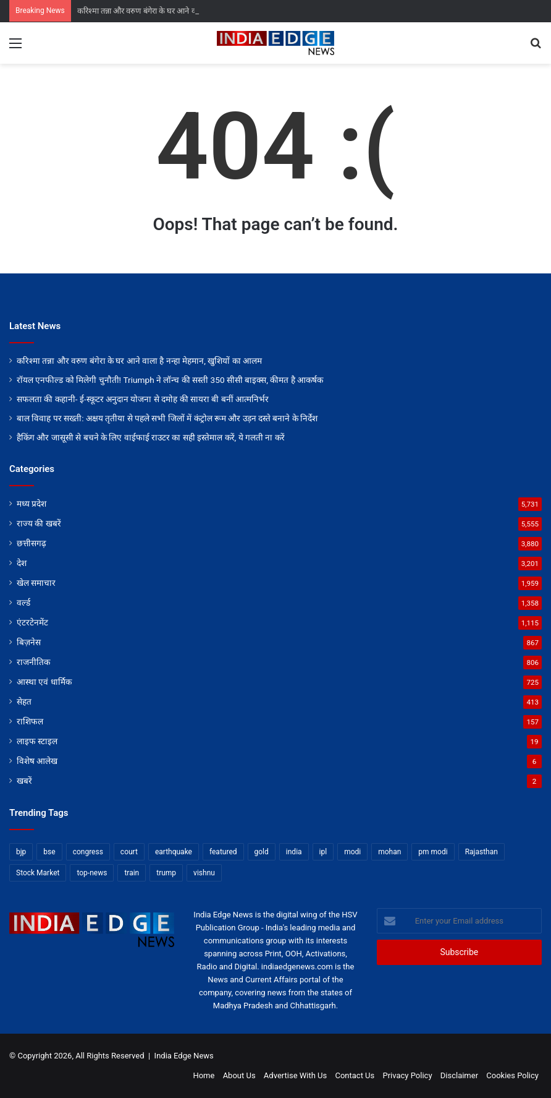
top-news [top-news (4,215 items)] (92, 873)
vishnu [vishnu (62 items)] (204, 873)
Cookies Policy (512, 1075)
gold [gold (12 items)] (261, 851)
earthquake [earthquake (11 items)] (173, 851)
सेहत (24, 701)
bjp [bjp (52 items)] (21, 851)
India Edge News (184, 1055)
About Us (239, 1075)
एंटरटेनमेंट (32, 622)
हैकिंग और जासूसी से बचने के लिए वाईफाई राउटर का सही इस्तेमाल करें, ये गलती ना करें (151, 437)
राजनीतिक (33, 662)
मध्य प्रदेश (31, 503)
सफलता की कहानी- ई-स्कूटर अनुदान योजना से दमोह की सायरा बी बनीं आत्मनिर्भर (143, 399)
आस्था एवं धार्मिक (44, 682)
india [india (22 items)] (294, 851)
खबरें (24, 781)
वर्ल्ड (23, 602)
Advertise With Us (295, 1075)
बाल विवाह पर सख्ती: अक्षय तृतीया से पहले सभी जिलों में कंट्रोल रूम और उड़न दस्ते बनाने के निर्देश (167, 418)
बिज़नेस (29, 642)
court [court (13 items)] (129, 851)
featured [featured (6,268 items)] (223, 851)
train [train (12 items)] (131, 873)
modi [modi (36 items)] (352, 851)
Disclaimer (459, 1075)
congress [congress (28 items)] (88, 851)
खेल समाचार (36, 583)
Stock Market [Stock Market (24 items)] (37, 873)
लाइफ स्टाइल (37, 741)
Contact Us (354, 1075)
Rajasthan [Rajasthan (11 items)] (481, 851)
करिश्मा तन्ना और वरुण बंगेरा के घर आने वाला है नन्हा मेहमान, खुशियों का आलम (139, 361)
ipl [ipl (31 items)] (323, 851)
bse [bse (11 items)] (49, 851)
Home (203, 1075)
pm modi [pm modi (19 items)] (432, 851)
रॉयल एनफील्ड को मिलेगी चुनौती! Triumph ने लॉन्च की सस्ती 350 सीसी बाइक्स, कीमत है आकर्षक (170, 380)
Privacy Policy (407, 1075)
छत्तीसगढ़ (31, 543)
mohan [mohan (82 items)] (389, 851)
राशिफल (30, 721)
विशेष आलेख (37, 761)
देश (22, 563)
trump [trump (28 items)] (166, 873)
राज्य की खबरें (39, 523)
